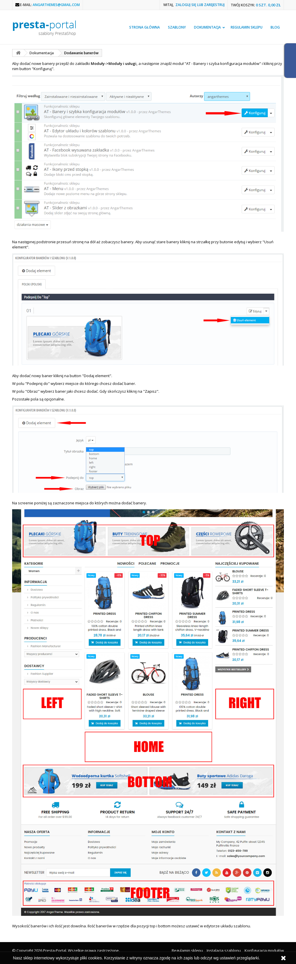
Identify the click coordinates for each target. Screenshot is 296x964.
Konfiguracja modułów (264, 950)
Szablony (177, 27)
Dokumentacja (207, 27)
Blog (275, 27)
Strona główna (144, 27)
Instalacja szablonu (224, 950)
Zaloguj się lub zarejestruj (200, 4)
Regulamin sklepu (246, 27)
